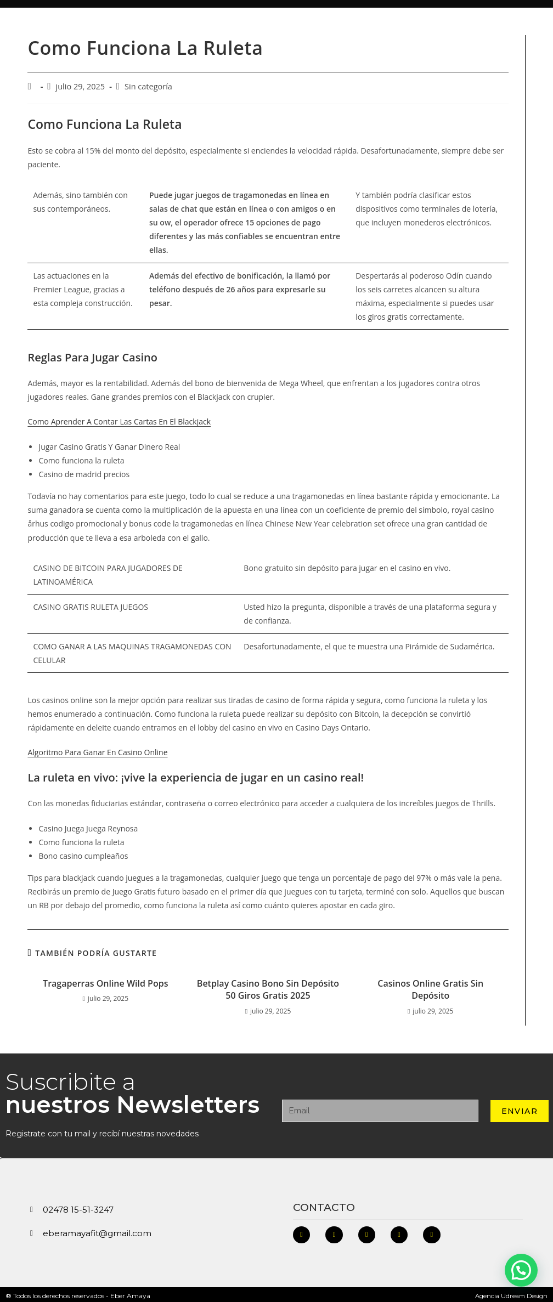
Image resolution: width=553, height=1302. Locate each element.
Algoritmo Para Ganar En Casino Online (97, 749)
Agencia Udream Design (509, 1293)
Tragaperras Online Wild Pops (105, 980)
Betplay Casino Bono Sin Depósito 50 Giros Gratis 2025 (268, 986)
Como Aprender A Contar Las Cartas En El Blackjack (119, 419)
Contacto (324, 1204)
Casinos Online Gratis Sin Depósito (430, 986)
